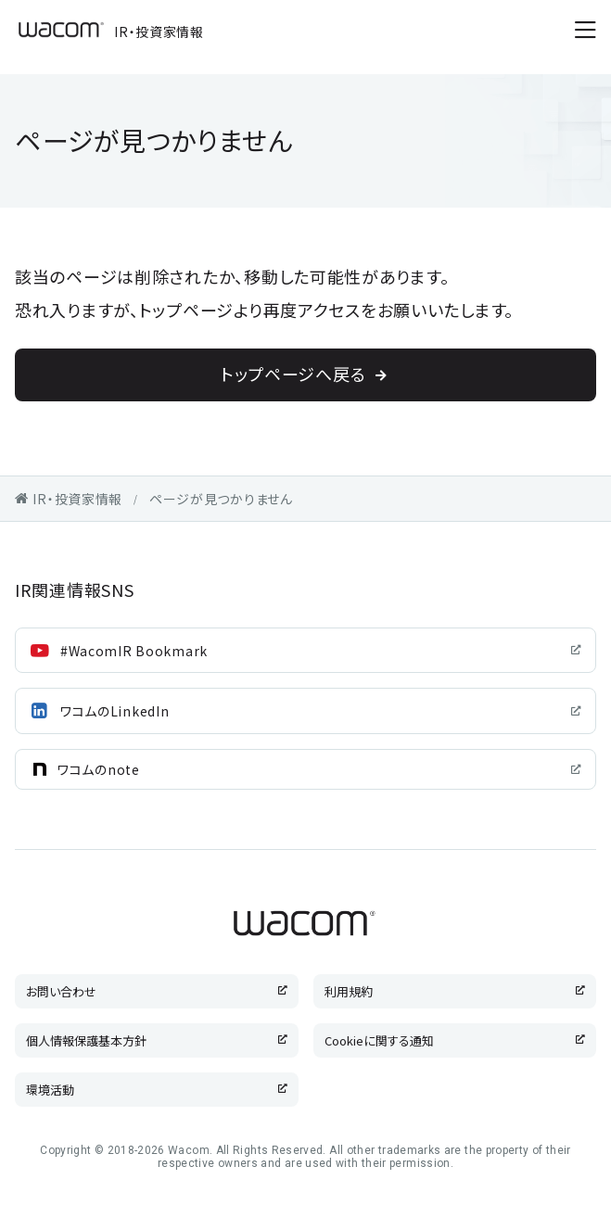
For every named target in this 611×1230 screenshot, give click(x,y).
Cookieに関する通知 (379, 1040)
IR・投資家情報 (109, 29)
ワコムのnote (98, 769)
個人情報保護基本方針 (86, 1040)
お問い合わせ (61, 991)
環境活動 (50, 1089)
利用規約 (349, 991)
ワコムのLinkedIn (115, 711)
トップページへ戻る (293, 373)
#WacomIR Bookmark (134, 650)
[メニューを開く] (585, 29)
